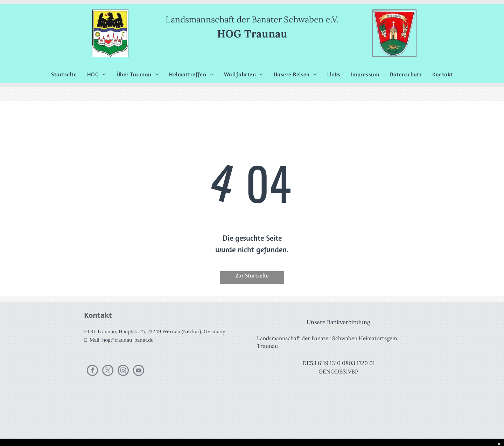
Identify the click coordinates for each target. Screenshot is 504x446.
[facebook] (92, 371)
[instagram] (123, 371)
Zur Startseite (252, 275)
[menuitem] (64, 74)
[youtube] (138, 371)
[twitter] (107, 371)
